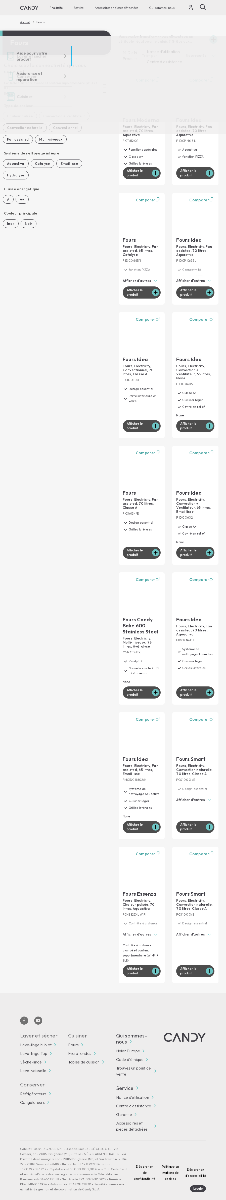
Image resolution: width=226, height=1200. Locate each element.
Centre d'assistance (133, 1098)
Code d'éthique (130, 1052)
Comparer (148, 80)
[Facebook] (24, 1013)
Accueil (25, 22)
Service (79, 8)
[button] (142, 280)
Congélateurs (32, 1095)
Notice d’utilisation (132, 1090)
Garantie (124, 1107)
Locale (198, 1181)
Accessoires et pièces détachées (116, 8)
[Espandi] (213, 40)
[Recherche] (203, 7)
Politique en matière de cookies (170, 1166)
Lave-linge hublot (36, 1037)
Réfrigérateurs (33, 1086)
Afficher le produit (135, 172)
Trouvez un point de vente (133, 1064)
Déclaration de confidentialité (145, 1166)
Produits (56, 8)
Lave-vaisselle (33, 1063)
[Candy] (29, 8)
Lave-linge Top (33, 1046)
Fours (73, 1037)
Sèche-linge (31, 1054)
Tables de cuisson (84, 1054)
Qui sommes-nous (162, 8)
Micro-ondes (80, 1046)
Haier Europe (128, 1043)
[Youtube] (38, 1013)
